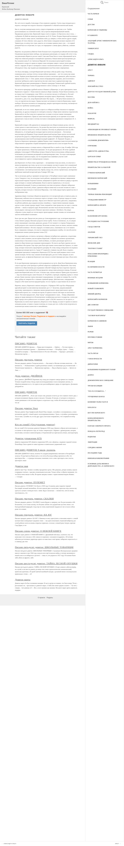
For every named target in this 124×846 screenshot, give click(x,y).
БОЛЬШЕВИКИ (93, 183)
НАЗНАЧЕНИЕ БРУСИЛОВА (97, 216)
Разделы (50, 597)
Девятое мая (21, 466)
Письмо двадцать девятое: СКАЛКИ (34, 498)
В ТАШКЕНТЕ (93, 35)
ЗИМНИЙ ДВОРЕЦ (94, 294)
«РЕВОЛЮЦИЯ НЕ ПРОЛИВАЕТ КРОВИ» (102, 129)
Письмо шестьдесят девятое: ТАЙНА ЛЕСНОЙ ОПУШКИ (46, 563)
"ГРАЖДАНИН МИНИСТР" (97, 200)
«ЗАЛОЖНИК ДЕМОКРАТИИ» (98, 140)
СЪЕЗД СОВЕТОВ (94, 227)
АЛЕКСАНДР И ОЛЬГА (96, 59)
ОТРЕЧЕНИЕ (92, 146)
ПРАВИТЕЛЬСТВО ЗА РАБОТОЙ (99, 167)
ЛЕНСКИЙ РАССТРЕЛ (95, 86)
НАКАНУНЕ (92, 113)
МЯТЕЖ (90, 342)
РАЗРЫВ (90, 332)
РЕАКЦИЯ (91, 261)
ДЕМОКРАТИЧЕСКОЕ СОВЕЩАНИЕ (100, 380)
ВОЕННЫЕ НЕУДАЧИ (95, 278)
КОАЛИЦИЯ (92, 189)
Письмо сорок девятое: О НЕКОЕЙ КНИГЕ (38, 531)
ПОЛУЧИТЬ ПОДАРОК (26, 323)
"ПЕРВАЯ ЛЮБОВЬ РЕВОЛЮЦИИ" (100, 194)
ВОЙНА (90, 108)
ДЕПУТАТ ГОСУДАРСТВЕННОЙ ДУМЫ (102, 92)
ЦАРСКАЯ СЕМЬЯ (94, 156)
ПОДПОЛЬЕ (92, 437)
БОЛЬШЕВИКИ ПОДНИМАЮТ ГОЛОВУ (102, 369)
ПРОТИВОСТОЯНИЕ (95, 337)
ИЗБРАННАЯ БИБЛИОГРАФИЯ (98, 458)
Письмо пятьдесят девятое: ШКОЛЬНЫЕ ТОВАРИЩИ (44, 547)
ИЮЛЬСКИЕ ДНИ (94, 243)
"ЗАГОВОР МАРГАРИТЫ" (97, 315)
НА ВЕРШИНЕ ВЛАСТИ (96, 267)
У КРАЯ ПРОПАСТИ (95, 359)
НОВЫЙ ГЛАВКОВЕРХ (96, 288)
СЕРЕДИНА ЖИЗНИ (95, 447)
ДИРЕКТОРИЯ (93, 364)
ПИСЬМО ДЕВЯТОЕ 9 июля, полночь (35, 450)
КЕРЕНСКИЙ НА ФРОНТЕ (97, 205)
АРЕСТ (90, 70)
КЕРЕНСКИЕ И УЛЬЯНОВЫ (97, 30)
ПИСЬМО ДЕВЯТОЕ (26, 343)
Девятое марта (22, 579)
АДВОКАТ (91, 81)
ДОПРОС (91, 375)
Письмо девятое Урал (26, 408)
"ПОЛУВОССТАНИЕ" (95, 248)
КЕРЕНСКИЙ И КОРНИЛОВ (97, 299)
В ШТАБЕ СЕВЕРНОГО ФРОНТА (99, 426)
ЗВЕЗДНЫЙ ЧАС (93, 124)
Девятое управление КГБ (28, 438)
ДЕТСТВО (91, 24)
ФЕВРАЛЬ (91, 119)
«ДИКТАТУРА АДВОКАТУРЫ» (98, 151)
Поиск (104, 2)
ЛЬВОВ (90, 326)
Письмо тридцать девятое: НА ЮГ (33, 515)
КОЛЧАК (91, 210)
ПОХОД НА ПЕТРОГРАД (96, 431)
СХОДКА (91, 54)
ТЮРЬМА (91, 75)
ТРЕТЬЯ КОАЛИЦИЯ (95, 386)
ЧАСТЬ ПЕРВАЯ (93, 14)
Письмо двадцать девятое (28, 359)
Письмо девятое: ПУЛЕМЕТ (30, 482)
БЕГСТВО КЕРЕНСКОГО (96, 413)
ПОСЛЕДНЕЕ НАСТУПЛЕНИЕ (98, 221)
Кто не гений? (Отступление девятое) (35, 424)
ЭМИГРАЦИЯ (92, 442)
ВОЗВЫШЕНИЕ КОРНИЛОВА (98, 283)
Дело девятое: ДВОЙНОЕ (29, 376)
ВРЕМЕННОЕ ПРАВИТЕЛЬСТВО (99, 135)
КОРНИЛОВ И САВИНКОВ (97, 321)
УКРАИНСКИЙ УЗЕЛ (95, 237)
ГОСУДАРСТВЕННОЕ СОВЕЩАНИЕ (100, 310)
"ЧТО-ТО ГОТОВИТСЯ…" (97, 391)
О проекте (41, 597)
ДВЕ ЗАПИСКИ (93, 305)
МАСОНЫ (91, 97)
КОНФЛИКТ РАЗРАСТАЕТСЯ (98, 402)
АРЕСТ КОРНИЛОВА (95, 348)
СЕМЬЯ (90, 19)
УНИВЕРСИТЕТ (93, 48)
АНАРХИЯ (91, 232)
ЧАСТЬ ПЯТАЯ (93, 353)
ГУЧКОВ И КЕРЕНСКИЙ (96, 173)
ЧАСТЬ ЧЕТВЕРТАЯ (95, 272)
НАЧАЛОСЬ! (92, 407)
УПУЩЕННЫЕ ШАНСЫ (96, 396)
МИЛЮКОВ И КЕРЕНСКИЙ (97, 178)
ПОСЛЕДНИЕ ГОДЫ (95, 453)
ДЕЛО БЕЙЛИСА (93, 102)
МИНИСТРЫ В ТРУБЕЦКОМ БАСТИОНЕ (102, 162)
